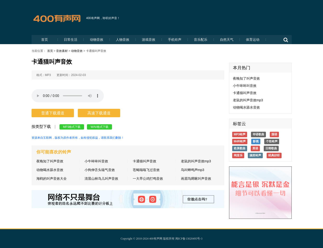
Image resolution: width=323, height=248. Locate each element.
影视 (256, 141)
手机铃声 (174, 39)
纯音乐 (238, 155)
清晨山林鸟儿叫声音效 (101, 178)
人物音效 (122, 39)
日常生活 (70, 39)
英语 (255, 148)
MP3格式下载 (72, 127)
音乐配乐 (200, 39)
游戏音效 (148, 39)
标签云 (239, 123)
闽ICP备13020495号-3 (189, 238)
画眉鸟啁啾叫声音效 (196, 178)
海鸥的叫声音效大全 (51, 178)
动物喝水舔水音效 (49, 170)
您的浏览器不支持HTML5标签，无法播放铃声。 (68, 95)
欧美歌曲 (239, 148)
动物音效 (96, 39)
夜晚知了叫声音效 (49, 161)
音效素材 (62, 51)
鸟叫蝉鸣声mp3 (192, 170)
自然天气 (226, 39)
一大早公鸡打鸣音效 (148, 178)
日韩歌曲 (271, 148)
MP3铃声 (240, 134)
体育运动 (252, 39)
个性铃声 (271, 141)
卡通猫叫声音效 (144, 161)
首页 (44, 39)
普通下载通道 (52, 113)
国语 (274, 134)
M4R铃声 (240, 141)
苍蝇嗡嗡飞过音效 (146, 170)
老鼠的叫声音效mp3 (196, 161)
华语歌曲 (258, 134)
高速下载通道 (99, 113)
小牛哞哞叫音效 (96, 161)
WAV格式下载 (99, 127)
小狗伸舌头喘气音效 (100, 170)
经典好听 (274, 155)
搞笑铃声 (255, 155)
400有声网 (155, 238)
